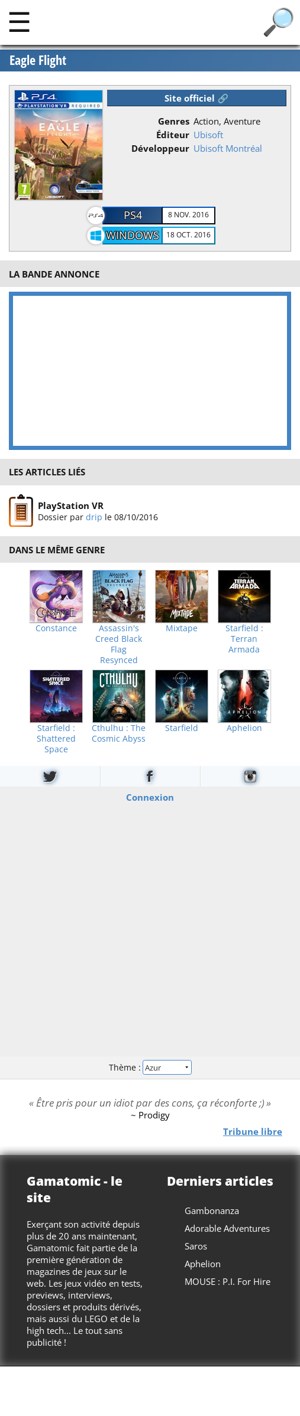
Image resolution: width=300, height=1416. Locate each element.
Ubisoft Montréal (227, 148)
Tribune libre (252, 1131)
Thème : (150, 1067)
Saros (196, 1246)
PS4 (133, 215)
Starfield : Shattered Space (56, 739)
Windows (132, 235)
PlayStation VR (71, 505)
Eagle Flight (37, 60)
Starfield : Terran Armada (244, 639)
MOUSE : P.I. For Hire (227, 1281)
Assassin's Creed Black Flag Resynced (118, 644)
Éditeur (172, 135)
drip (94, 517)
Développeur (160, 148)
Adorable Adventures (227, 1228)
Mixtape (182, 628)
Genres (173, 121)
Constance (56, 628)
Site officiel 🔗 (196, 98)
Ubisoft (208, 135)
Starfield (181, 728)
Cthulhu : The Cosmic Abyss (119, 733)
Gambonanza (212, 1210)
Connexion (150, 796)
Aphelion (244, 728)
